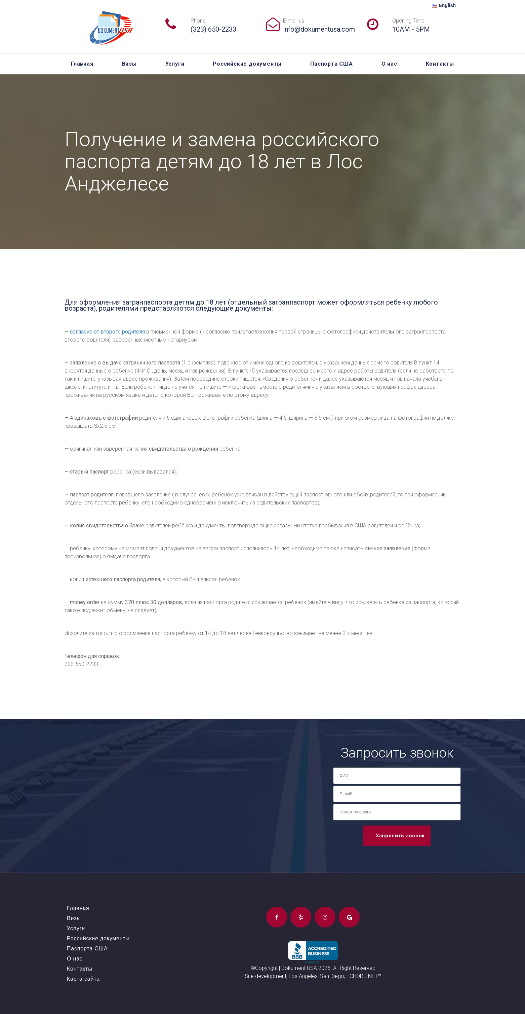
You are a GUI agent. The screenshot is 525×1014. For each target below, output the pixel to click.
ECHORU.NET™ (364, 976)
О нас (389, 64)
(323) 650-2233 (213, 29)
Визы (129, 64)
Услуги (175, 64)
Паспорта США (331, 64)
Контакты (440, 64)
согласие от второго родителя (107, 331)
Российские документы (247, 64)
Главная (82, 64)
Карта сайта (83, 979)
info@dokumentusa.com (319, 29)
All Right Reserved (354, 968)
